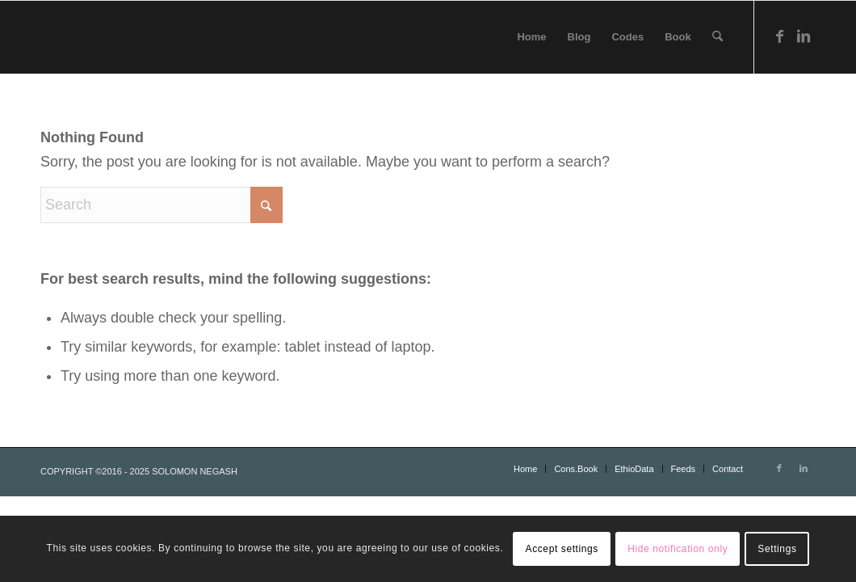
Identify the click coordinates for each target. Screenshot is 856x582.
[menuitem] (531, 37)
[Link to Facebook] (779, 36)
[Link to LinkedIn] (803, 36)
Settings (776, 549)
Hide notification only (677, 549)
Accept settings (562, 549)
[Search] (717, 37)
